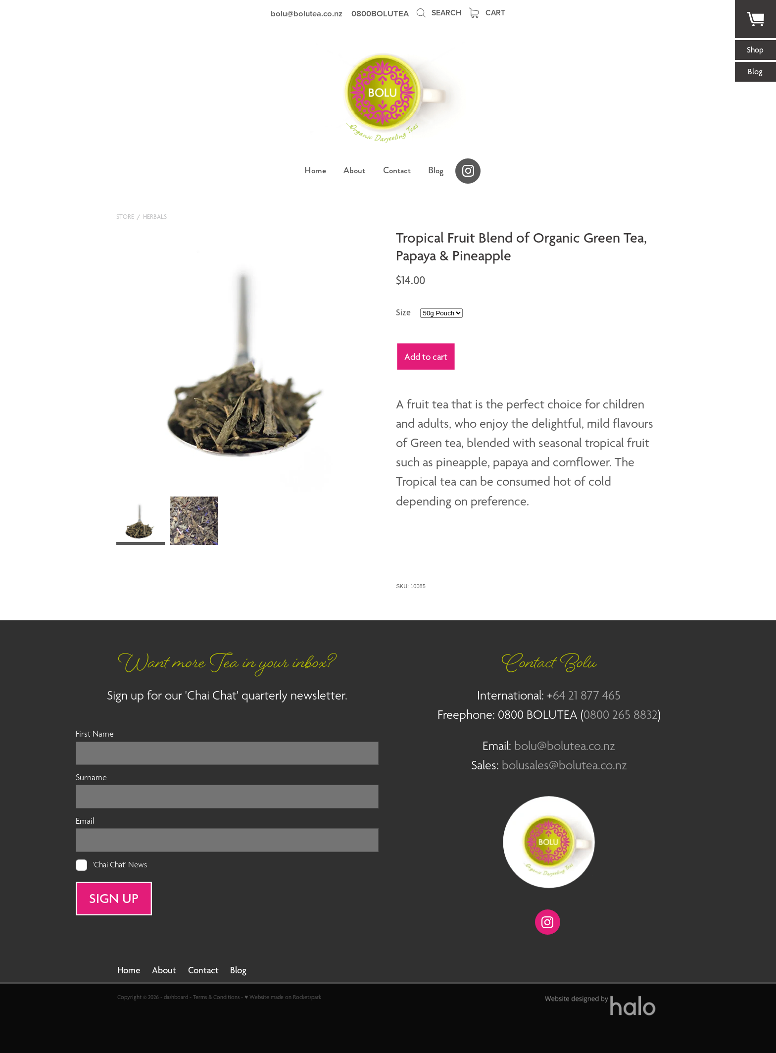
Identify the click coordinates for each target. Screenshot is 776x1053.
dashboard (176, 997)
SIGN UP (114, 898)
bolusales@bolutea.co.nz (564, 764)
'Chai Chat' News (120, 865)
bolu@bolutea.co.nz (306, 13)
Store (125, 216)
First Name (95, 734)
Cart (487, 12)
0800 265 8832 (620, 714)
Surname (91, 777)
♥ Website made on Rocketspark (282, 997)
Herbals (155, 216)
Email (85, 821)
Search (438, 12)
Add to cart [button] (425, 356)
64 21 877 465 (587, 695)
